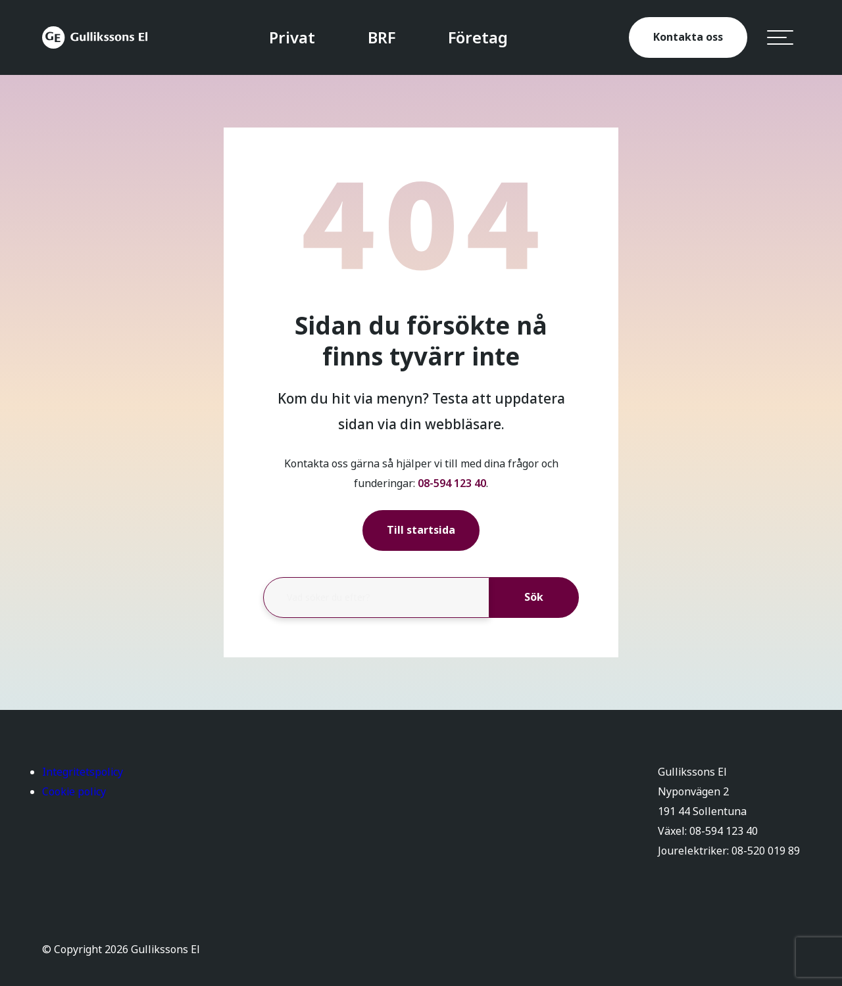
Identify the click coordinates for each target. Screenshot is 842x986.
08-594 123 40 (452, 483)
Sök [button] (533, 597)
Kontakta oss (688, 37)
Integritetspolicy (82, 772)
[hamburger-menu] (780, 37)
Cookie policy (74, 791)
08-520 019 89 (765, 850)
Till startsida (421, 530)
